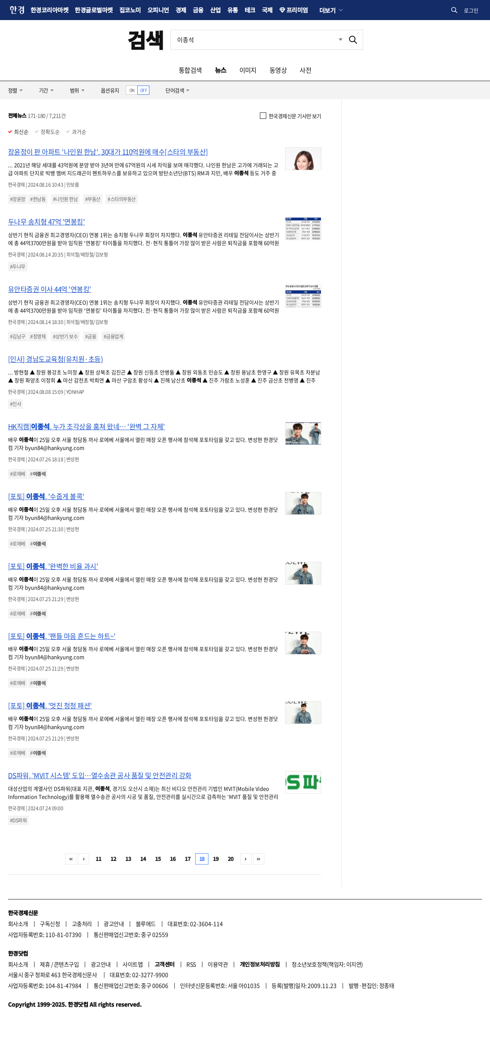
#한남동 (37, 199)
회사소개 (18, 924)
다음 (245, 859)
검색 (145, 40)
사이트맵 (132, 964)
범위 (74, 90)
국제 (267, 10)
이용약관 (218, 964)
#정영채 (37, 336)
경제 (181, 10)
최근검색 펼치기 (335, 40)
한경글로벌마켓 (93, 10)
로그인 (471, 10)
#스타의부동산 (121, 199)
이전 (83, 859)
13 (128, 859)
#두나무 (17, 266)
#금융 (90, 336)
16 (173, 859)
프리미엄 (297, 10)
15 (158, 859)
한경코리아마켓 (49, 10)
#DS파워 (18, 820)
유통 (232, 10)
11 (99, 859)
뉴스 (221, 70)
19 (216, 859)
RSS (191, 964)
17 (188, 859)
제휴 (45, 964)
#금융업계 (113, 336)
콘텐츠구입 (66, 964)
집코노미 (130, 10)
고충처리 (82, 924)
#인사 (15, 404)
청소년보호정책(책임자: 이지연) (327, 964)
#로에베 (17, 473)
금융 (198, 10)
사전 (305, 70)
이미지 (248, 70)
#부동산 (92, 199)
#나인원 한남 (65, 199)
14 (143, 859)
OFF (143, 90)
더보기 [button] (327, 10)
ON (132, 90)
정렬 (12, 90)
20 (231, 859)
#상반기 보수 (65, 336)
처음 (70, 859)
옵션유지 (110, 90)
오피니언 (158, 10)
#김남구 (17, 336)
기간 (43, 90)
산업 (215, 10)
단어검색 (174, 90)
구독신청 (50, 924)
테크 (250, 10)
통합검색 (190, 70)
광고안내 (114, 924)
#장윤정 (17, 199)
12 (113, 859)
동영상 (278, 70)
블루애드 (146, 924)
